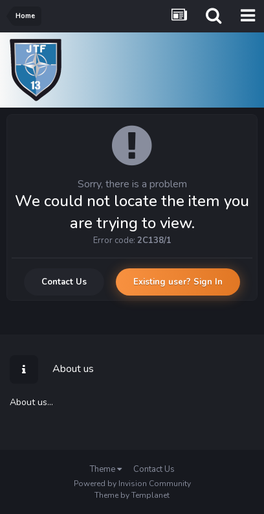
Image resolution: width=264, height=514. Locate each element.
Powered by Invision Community (132, 483)
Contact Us (64, 282)
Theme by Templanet (132, 495)
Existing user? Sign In (178, 282)
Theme (106, 469)
